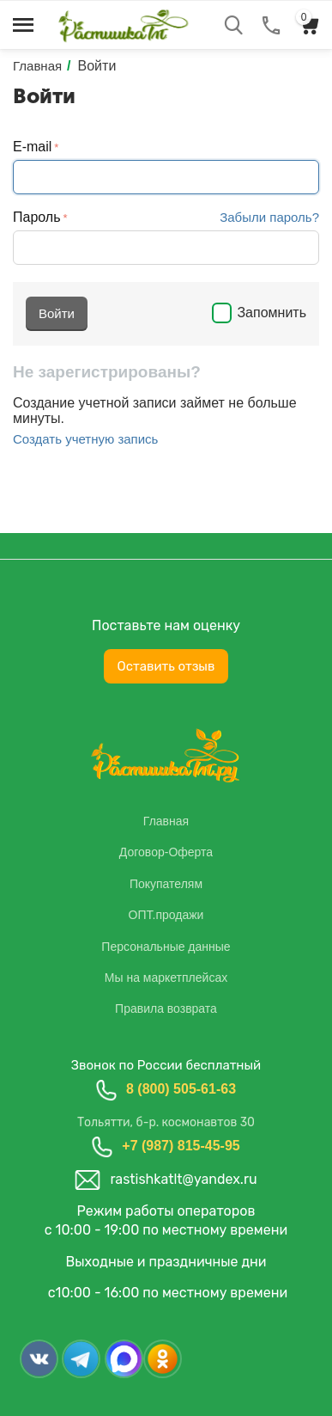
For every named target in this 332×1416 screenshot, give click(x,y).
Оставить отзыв (166, 666)
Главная (166, 821)
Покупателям (166, 884)
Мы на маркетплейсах (166, 977)
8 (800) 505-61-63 (181, 1089)
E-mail (32, 146)
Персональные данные (165, 946)
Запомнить (259, 312)
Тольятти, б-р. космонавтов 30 (166, 1122)
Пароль (37, 217)
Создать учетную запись (85, 439)
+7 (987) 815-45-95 (180, 1145)
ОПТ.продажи (166, 915)
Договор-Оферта (166, 852)
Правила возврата (166, 1008)
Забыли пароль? (269, 217)
